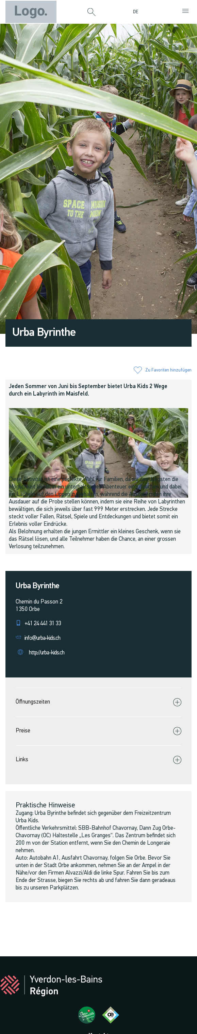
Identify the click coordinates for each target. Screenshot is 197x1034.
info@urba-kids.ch (42, 638)
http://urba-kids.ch (46, 653)
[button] (91, 12)
